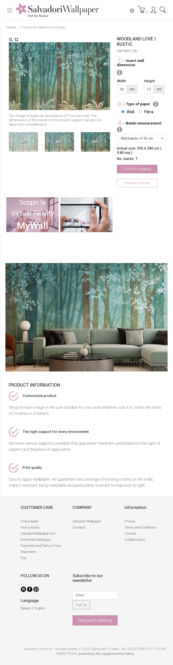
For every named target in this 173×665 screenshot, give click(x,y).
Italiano (26, 608)
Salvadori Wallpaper (87, 521)
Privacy (130, 521)
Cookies (130, 533)
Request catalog (95, 620)
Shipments (28, 552)
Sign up (81, 605)
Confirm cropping (137, 169)
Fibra (148, 111)
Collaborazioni (135, 539)
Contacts (79, 527)
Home (11, 27)
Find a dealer (30, 521)
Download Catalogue (35, 539)
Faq (23, 558)
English (39, 608)
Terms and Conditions (140, 527)
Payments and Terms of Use (41, 546)
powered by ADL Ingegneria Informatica (106, 654)
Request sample (137, 183)
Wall (130, 111)
